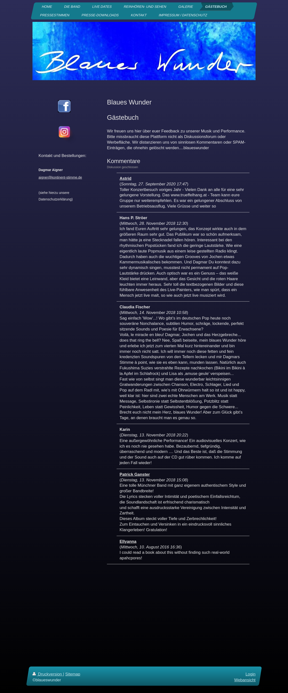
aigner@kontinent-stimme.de (60, 177)
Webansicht (245, 679)
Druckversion (47, 674)
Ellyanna (128, 541)
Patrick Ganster (135, 474)
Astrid (125, 178)
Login (251, 674)
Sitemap (72, 674)
